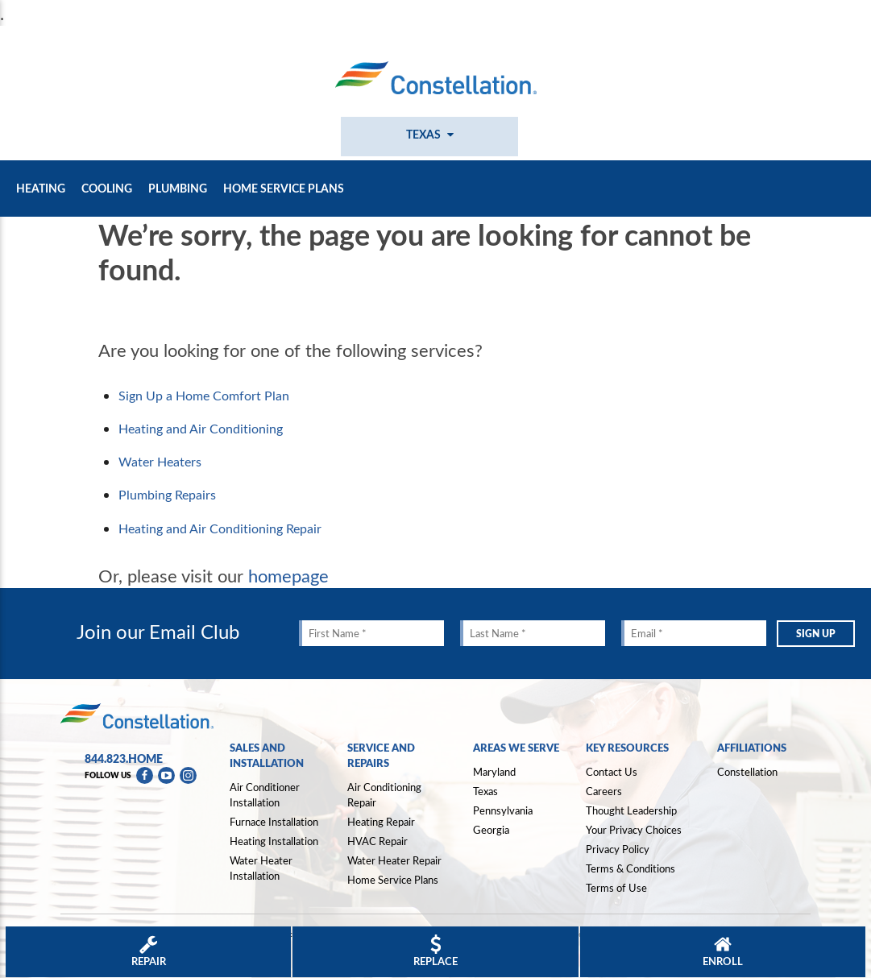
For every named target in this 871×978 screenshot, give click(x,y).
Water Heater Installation (261, 868)
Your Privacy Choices (634, 830)
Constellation (747, 772)
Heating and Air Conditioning (200, 428)
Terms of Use (616, 888)
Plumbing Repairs (167, 495)
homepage (288, 575)
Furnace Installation (274, 821)
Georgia (491, 830)
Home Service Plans (283, 188)
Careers (604, 791)
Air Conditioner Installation (265, 795)
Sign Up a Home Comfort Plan (203, 395)
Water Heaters (159, 461)
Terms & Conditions (630, 868)
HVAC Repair (377, 841)
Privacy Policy (617, 849)
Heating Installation (274, 841)
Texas (485, 791)
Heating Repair (381, 821)
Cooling (106, 188)
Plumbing (177, 188)
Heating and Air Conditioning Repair (219, 528)
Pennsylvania (503, 810)
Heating (40, 188)
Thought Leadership (631, 810)
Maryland (494, 772)
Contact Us (611, 772)
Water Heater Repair (394, 860)
